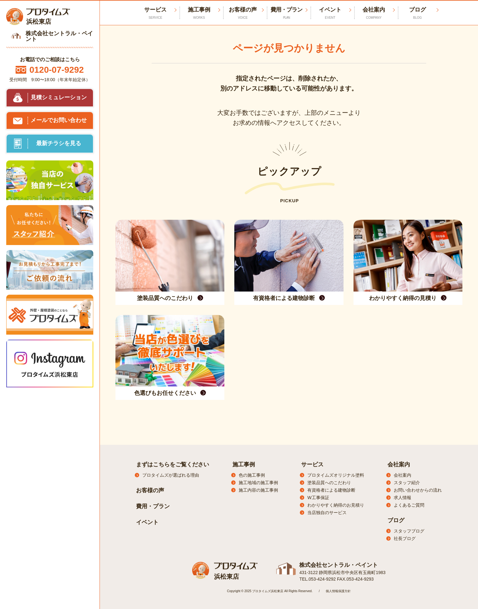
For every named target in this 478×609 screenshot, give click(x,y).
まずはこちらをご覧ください (172, 464)
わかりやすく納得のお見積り (335, 505)
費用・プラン (286, 13)
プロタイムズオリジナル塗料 (335, 475)
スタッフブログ (409, 530)
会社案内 (373, 13)
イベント (330, 13)
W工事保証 (318, 497)
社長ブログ (405, 538)
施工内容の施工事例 (258, 490)
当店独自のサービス (327, 512)
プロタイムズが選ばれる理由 (170, 475)
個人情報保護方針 (338, 591)
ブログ (417, 13)
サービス (312, 464)
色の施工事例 (252, 475)
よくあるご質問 (409, 505)
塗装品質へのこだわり (329, 482)
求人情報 (402, 497)
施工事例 (199, 13)
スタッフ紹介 (407, 482)
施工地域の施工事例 (258, 482)
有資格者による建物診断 (331, 490)
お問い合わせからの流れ (418, 490)
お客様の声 (242, 13)
